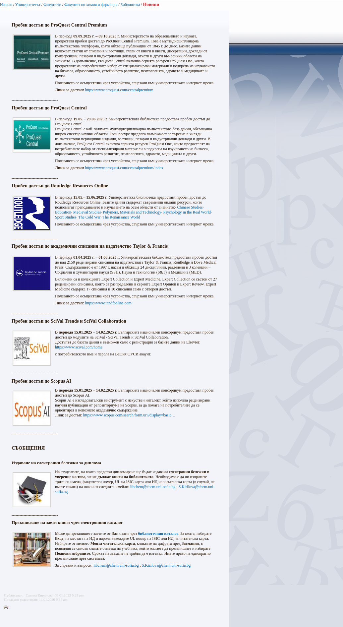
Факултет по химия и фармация (91, 4)
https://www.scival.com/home (78, 347)
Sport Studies (65, 217)
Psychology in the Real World (187, 212)
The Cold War (89, 217)
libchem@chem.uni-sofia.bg (152, 486)
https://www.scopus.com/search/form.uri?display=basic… (129, 415)
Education (63, 212)
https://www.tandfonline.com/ (109, 303)
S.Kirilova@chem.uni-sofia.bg (166, 565)
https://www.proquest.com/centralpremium (119, 90)
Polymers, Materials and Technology (132, 212)
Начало (6, 4)
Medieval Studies (87, 212)
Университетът (27, 4)
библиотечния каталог (158, 533)
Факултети (52, 4)
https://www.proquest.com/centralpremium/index (124, 167)
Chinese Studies (189, 207)
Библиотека (130, 4)
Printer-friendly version (7, 607)
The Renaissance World (121, 217)
